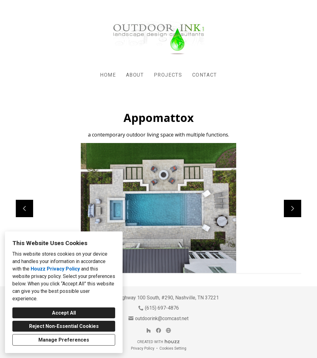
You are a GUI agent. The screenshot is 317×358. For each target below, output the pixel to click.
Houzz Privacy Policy (55, 269)
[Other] (168, 330)
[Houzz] (149, 330)
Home (108, 75)
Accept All (64, 313)
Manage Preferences (63, 340)
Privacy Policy (142, 348)
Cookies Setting (172, 348)
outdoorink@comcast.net (162, 318)
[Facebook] (158, 330)
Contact (204, 75)
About (135, 75)
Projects (168, 75)
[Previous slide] (24, 208)
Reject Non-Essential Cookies (64, 326)
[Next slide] (292, 208)
